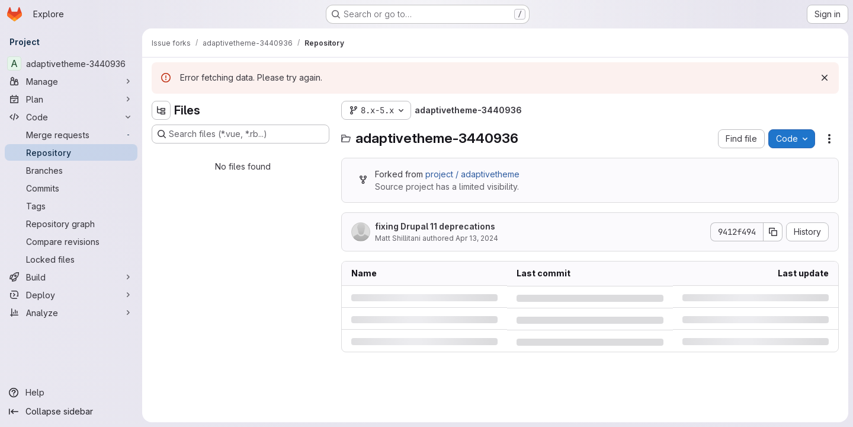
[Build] (71, 277)
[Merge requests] (71, 134)
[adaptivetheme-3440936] (71, 63)
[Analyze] (71, 312)
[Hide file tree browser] (161, 110)
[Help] (71, 392)
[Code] (71, 117)
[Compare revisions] (71, 241)
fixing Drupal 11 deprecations (435, 226)
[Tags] (71, 205)
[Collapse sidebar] (71, 411)
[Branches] (71, 170)
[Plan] (71, 99)
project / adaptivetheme (472, 174)
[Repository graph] (71, 223)
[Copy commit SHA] (773, 231)
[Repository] (71, 152)
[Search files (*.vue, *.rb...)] (240, 134)
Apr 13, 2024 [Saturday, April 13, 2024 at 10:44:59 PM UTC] (477, 238)
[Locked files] (71, 259)
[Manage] (71, 81)
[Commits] (71, 188)
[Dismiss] (824, 78)
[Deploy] (71, 294)
